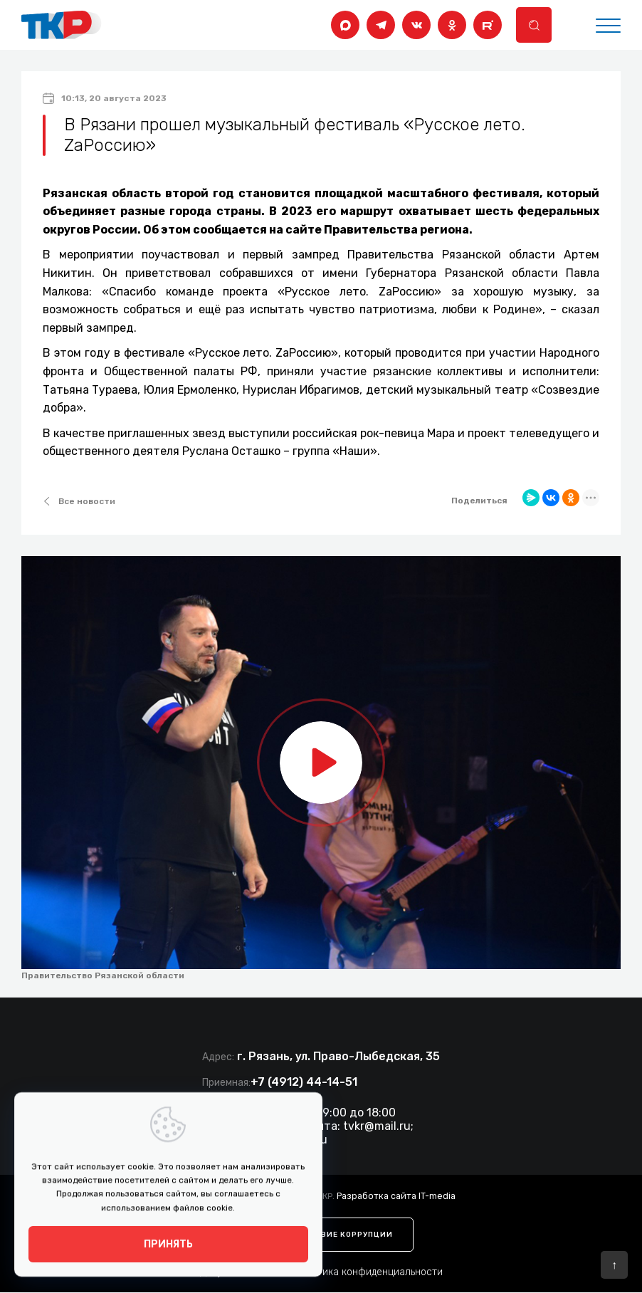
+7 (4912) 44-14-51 (304, 1082)
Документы (225, 1273)
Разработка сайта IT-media (395, 1195)
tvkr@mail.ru (377, 1126)
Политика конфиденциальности (368, 1273)
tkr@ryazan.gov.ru (278, 1139)
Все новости (79, 501)
